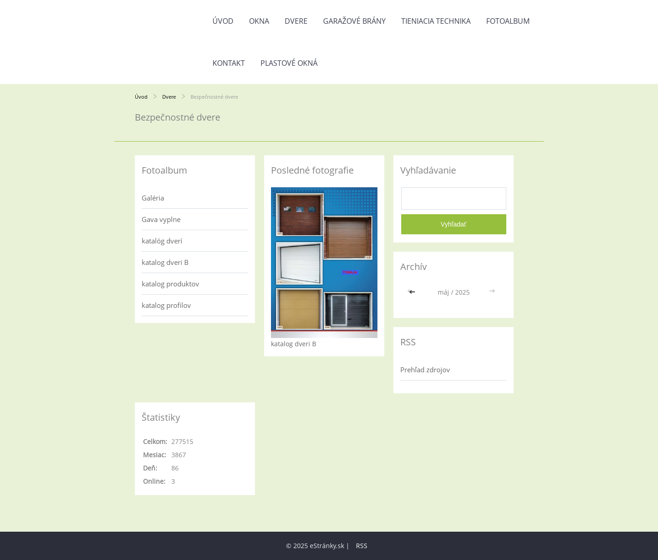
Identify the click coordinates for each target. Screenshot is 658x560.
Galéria (153, 197)
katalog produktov (170, 283)
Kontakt (228, 63)
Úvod (222, 21)
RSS (361, 545)
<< (413, 292)
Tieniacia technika (436, 21)
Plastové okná (289, 63)
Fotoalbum (508, 21)
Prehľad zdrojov (425, 369)
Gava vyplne (161, 219)
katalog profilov (166, 305)
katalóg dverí (162, 240)
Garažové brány (354, 21)
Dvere (296, 21)
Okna (259, 21)
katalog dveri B (165, 262)
